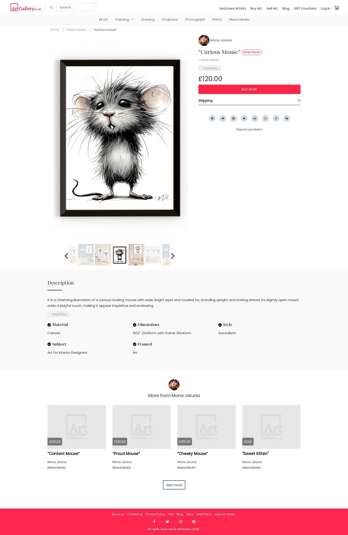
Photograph (195, 19)
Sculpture (170, 19)
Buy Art (256, 8)
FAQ (171, 514)
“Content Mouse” (63, 453)
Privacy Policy (155, 514)
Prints (217, 19)
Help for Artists (225, 514)
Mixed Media (239, 19)
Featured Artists (232, 8)
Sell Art (272, 8)
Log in (325, 8)
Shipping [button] (205, 100)
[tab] (249, 100)
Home (54, 30)
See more (174, 485)
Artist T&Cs (204, 514)
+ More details (208, 60)
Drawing (147, 19)
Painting (125, 19)
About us (118, 514)
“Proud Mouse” (126, 453)
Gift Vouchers (305, 8)
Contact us (135, 514)
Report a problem (249, 129)
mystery (210, 68)
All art (103, 19)
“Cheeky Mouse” (192, 453)
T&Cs (190, 514)
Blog (285, 8)
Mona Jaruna (215, 40)
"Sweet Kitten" (255, 453)
